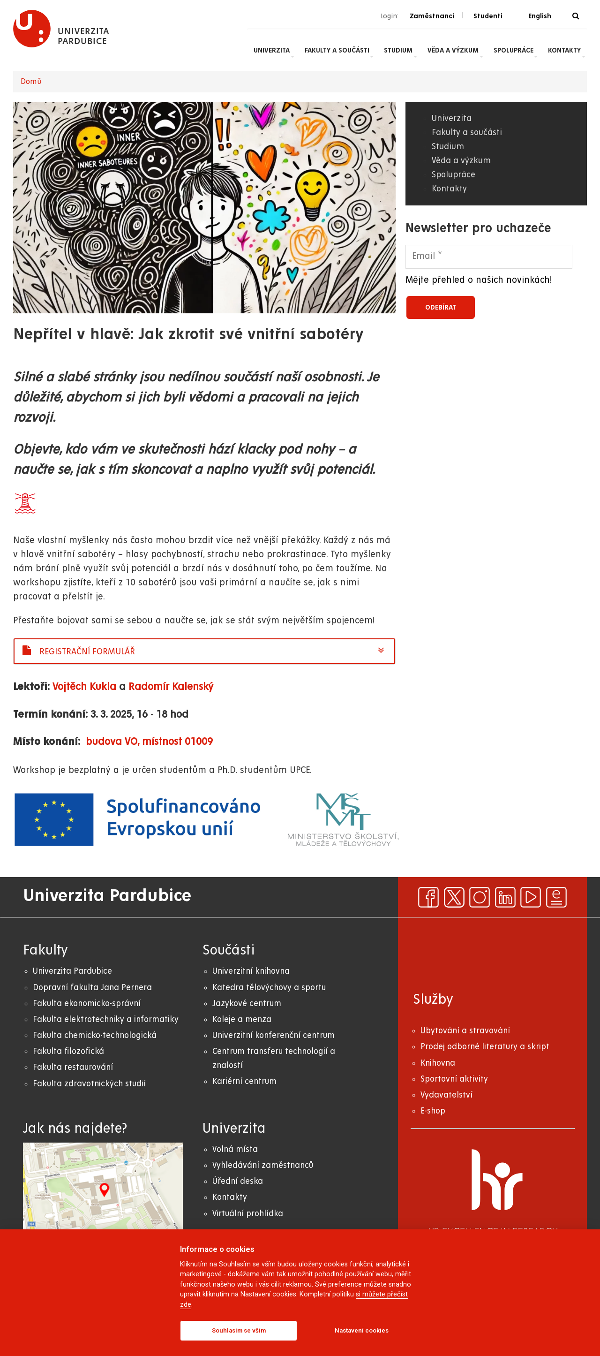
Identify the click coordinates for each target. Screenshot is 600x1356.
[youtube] (530, 897)
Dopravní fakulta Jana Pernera (92, 987)
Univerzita (272, 50)
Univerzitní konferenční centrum (273, 1035)
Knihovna (437, 1063)
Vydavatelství (446, 1095)
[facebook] (428, 897)
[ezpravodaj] (556, 897)
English (539, 16)
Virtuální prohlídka (247, 1213)
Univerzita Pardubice (72, 971)
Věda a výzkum (453, 50)
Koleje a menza (241, 1019)
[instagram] (479, 897)
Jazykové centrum (246, 1003)
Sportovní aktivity (454, 1079)
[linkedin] (505, 897)
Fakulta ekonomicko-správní (87, 1003)
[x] (454, 897)
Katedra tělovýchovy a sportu (269, 987)
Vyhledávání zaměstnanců (262, 1165)
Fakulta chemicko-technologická (95, 1035)
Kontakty (564, 50)
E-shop (432, 1110)
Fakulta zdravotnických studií (89, 1083)
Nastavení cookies (362, 1330)
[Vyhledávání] (575, 16)
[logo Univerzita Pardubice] (61, 29)
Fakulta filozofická (68, 1051)
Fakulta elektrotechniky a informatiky (106, 1019)
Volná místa (235, 1149)
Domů (31, 81)
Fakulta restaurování (73, 1067)
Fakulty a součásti (337, 50)
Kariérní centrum (244, 1081)
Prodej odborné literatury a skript (484, 1046)
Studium (398, 50)
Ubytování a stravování (465, 1030)
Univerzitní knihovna (251, 971)
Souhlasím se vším (239, 1330)
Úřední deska (237, 1181)
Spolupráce (513, 50)
